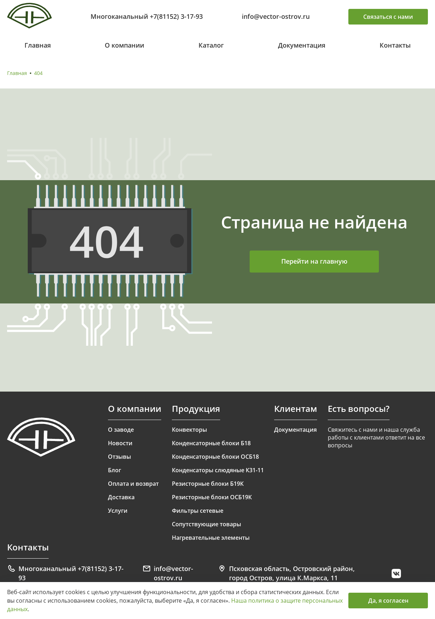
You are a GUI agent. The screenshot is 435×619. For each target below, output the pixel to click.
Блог (114, 470)
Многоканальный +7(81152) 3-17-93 (147, 16)
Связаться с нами (388, 17)
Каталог (211, 45)
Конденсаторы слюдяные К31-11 (218, 470)
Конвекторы (189, 430)
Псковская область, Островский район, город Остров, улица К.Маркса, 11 (286, 573)
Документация (301, 45)
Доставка (121, 497)
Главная (38, 45)
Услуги (117, 511)
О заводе (121, 430)
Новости (120, 443)
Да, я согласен (388, 600)
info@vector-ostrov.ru (276, 16)
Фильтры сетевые (197, 511)
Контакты (395, 45)
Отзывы (119, 457)
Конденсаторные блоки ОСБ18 (215, 457)
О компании (124, 45)
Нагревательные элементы (211, 538)
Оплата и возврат (133, 484)
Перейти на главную (314, 261)
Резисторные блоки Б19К (208, 484)
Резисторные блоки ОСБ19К (212, 497)
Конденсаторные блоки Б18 (211, 443)
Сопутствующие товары (206, 524)
